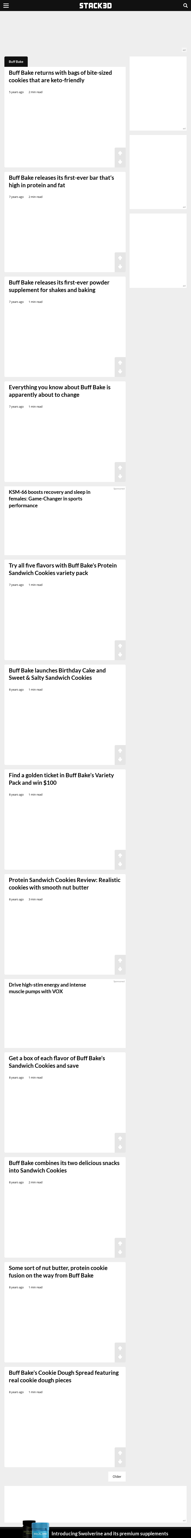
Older (117, 1476)
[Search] (185, 5)
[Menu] (6, 5)
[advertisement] (95, 33)
